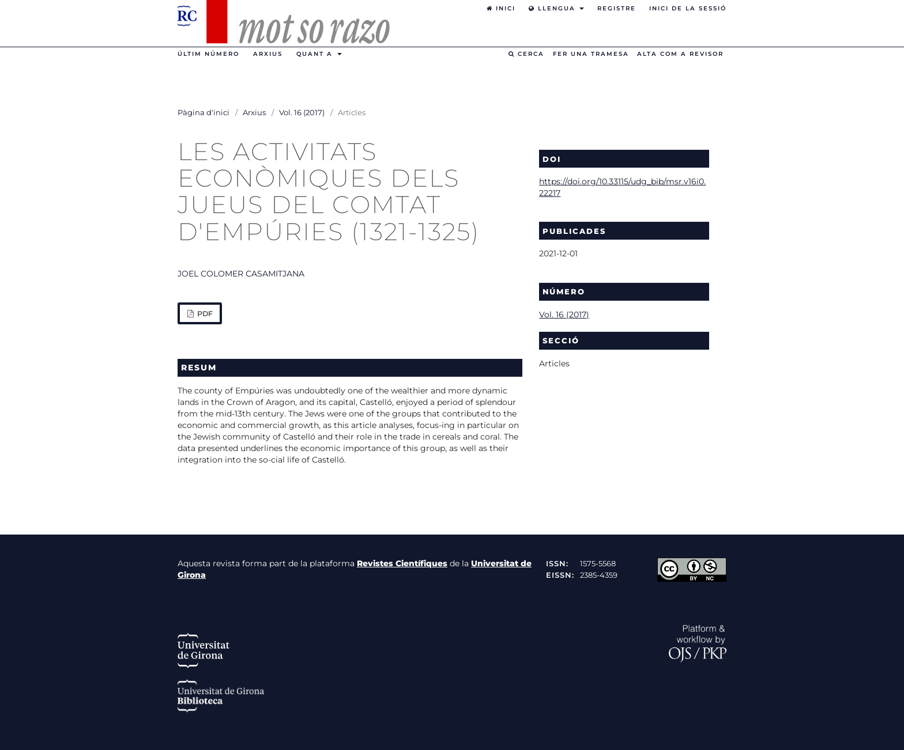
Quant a (316, 54)
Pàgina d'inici (203, 112)
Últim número (208, 54)
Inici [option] (501, 8)
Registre (616, 8)
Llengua (553, 8)
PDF (204, 313)
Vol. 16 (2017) (302, 112)
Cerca (526, 54)
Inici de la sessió (687, 8)
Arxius (267, 54)
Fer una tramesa (591, 54)
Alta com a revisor (680, 54)
